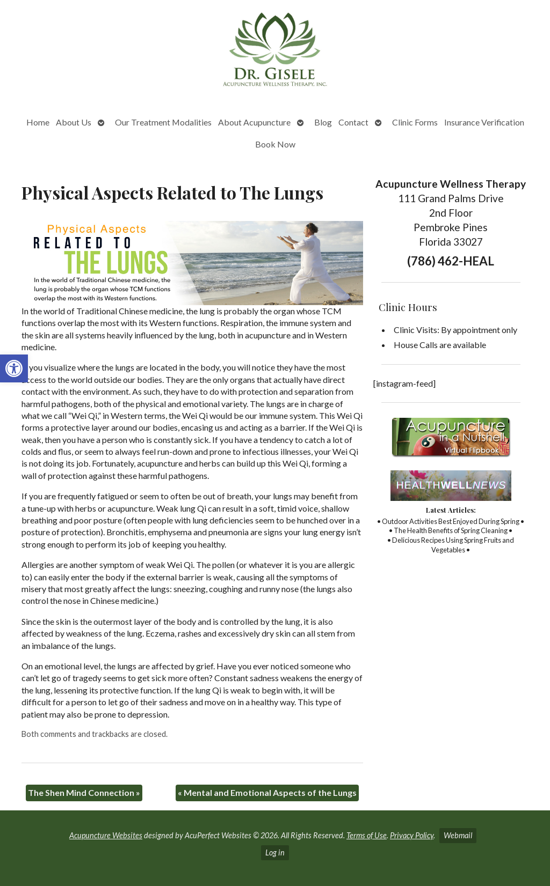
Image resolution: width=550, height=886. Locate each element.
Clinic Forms (415, 122)
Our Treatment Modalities (163, 122)
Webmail (458, 835)
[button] (14, 368)
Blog (323, 122)
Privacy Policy (411, 835)
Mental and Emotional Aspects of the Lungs (267, 792)
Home (37, 122)
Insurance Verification (484, 122)
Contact (353, 122)
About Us (73, 122)
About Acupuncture (254, 122)
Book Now (275, 144)
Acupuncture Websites (105, 835)
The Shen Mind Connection (84, 792)
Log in (275, 852)
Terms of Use (366, 835)
